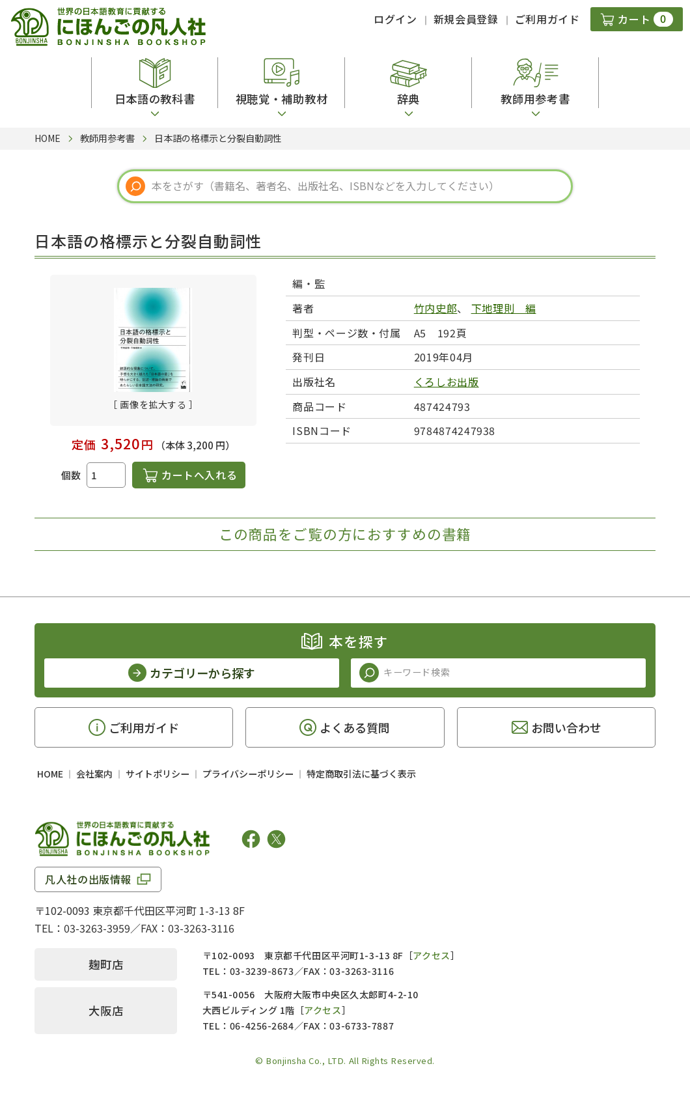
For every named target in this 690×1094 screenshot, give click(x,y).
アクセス (431, 955)
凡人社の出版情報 (88, 879)
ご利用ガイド (547, 19)
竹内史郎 (436, 308)
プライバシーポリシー (248, 773)
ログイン (395, 19)
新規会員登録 (466, 19)
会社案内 (94, 773)
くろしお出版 (446, 381)
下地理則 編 (503, 308)
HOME (50, 773)
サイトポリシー (157, 773)
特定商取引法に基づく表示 (361, 773)
